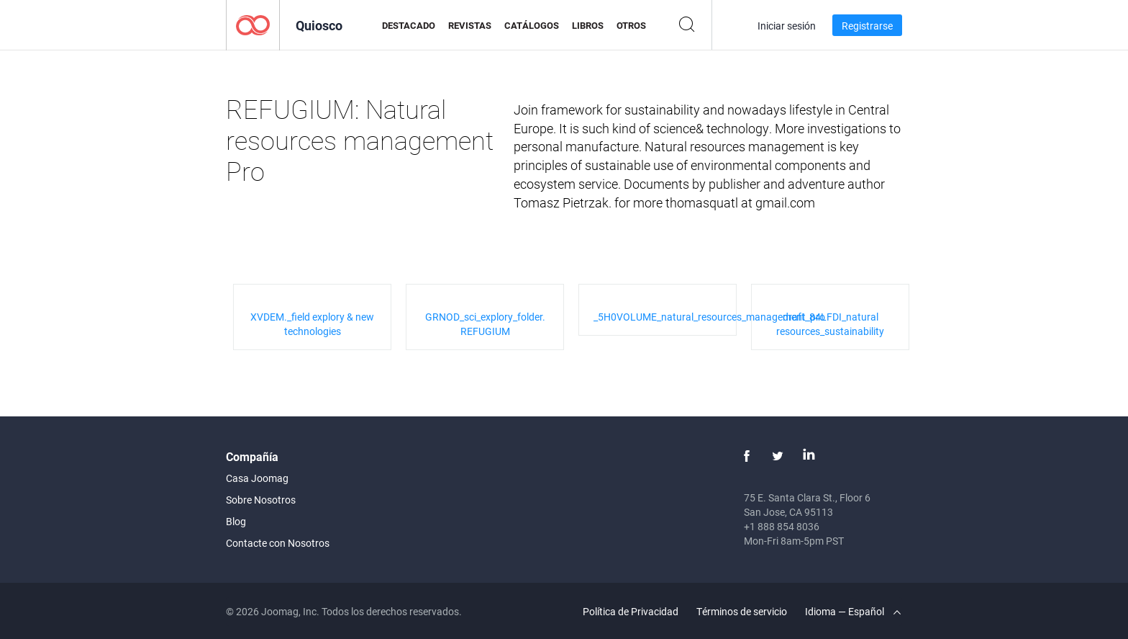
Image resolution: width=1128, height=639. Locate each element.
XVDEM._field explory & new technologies (312, 324)
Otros (631, 25)
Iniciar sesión (787, 25)
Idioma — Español (853, 611)
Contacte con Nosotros (277, 543)
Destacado (408, 25)
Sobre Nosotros (261, 499)
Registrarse (867, 25)
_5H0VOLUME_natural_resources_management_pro (709, 316)
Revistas (469, 25)
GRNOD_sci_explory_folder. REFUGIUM (485, 324)
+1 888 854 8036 (781, 526)
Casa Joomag (257, 478)
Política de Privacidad (630, 611)
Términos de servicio (741, 611)
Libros (588, 25)
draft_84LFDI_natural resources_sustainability (830, 324)
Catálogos (531, 25)
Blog (236, 521)
